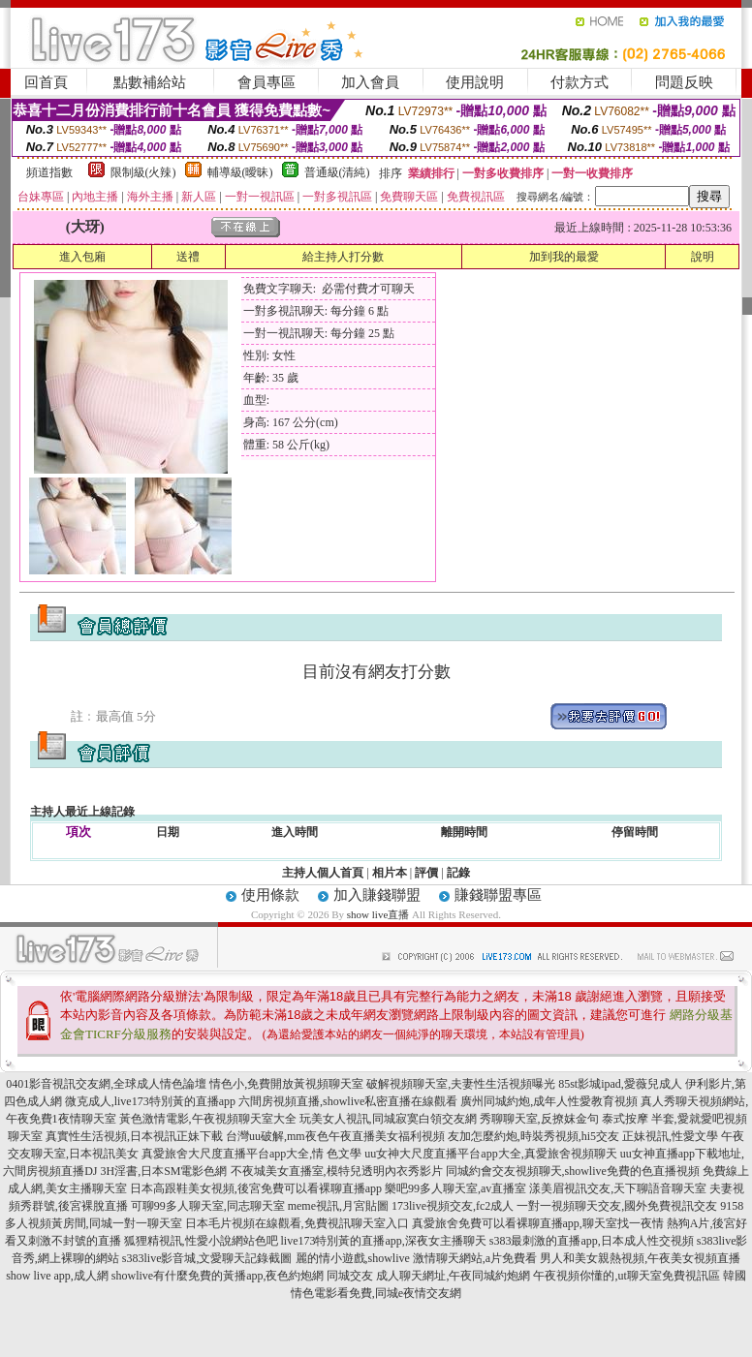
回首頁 (46, 82)
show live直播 (378, 914)
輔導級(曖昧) (240, 172)
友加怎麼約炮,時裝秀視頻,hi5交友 (533, 1136)
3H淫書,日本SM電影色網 (163, 1171)
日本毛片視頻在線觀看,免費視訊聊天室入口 (297, 1223)
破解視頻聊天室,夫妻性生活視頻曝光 (460, 1084)
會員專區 (266, 82)
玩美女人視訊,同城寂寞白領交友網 (388, 1119)
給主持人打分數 (343, 256)
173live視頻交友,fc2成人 (453, 1206)
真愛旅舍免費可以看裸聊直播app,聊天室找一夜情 (538, 1223)
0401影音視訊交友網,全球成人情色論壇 (106, 1084)
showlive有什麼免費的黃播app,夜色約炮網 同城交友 (242, 1275)
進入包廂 (82, 256)
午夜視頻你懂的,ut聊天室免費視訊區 (626, 1275)
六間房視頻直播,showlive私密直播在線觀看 (347, 1101)
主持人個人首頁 (322, 872)
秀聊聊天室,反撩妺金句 (539, 1119)
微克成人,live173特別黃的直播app (150, 1101)
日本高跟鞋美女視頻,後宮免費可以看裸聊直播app (256, 1188)
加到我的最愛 (564, 256)
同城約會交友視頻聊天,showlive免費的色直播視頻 (573, 1171)
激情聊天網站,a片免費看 (475, 1258)
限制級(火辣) (143, 172)
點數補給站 (149, 82)
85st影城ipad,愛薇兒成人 (620, 1084)
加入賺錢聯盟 (377, 895)
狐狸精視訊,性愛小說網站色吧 (201, 1241)
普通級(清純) (337, 172)
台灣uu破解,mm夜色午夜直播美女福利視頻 (335, 1136)
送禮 (188, 256)
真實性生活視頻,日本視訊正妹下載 (134, 1136)
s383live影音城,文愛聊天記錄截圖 (207, 1258)
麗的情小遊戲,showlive (353, 1258)
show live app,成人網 (57, 1275)
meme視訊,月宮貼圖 (338, 1206)
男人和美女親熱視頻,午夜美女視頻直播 (640, 1258)
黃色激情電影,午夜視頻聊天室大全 (208, 1119)
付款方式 (579, 82)
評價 (426, 872)
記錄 (458, 872)
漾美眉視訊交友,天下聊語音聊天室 (617, 1188)
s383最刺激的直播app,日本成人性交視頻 (591, 1241)
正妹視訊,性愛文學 (670, 1136)
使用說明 (475, 82)
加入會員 (370, 82)
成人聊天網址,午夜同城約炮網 (453, 1275)
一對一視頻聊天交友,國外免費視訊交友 (617, 1206)
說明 (702, 256)
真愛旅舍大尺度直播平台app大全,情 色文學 (251, 1153)
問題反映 (684, 82)
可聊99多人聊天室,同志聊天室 (208, 1206)
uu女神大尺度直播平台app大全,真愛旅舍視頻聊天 (490, 1153)
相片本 (389, 872)
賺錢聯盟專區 (498, 895)
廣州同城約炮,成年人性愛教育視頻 (549, 1101)
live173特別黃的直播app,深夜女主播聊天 (383, 1241)
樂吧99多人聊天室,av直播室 (455, 1188)
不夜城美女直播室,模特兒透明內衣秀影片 (337, 1171)
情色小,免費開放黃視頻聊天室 (286, 1084)
